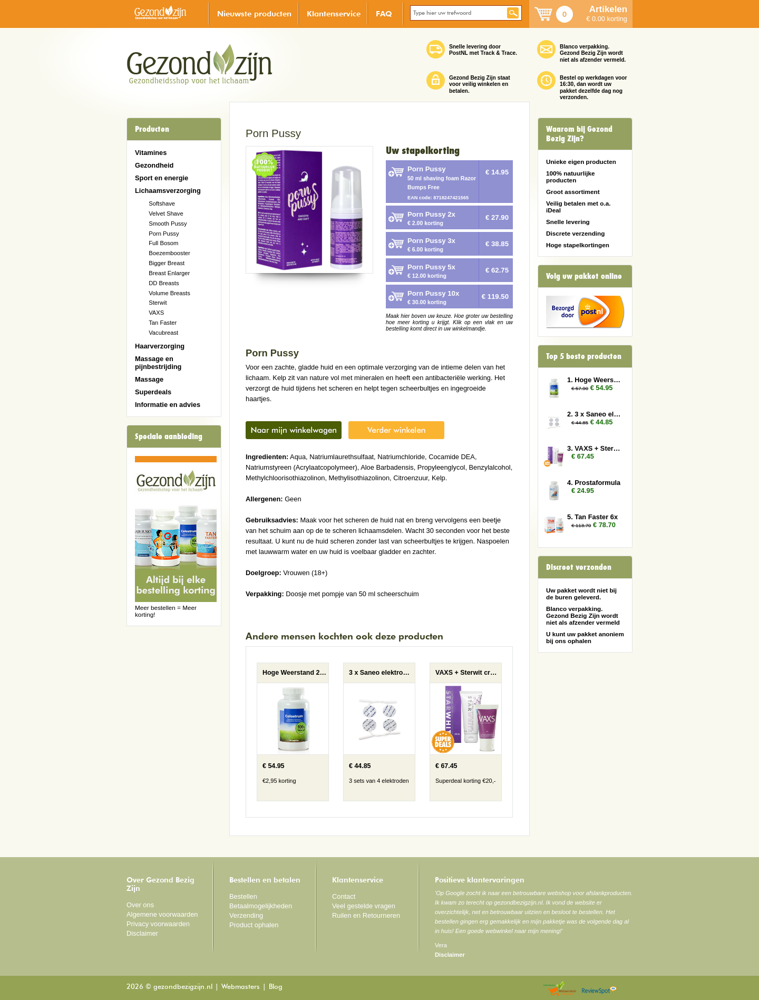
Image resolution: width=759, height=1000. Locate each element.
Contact (343, 896)
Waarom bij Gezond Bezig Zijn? (579, 133)
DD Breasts (164, 283)
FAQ (384, 13)
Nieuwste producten (254, 13)
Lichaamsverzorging (168, 191)
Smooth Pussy (168, 223)
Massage (149, 379)
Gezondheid (154, 165)
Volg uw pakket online (584, 276)
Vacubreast (163, 332)
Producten (152, 129)
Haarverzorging (159, 346)
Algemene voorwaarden (162, 914)
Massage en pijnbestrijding (158, 363)
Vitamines (151, 153)
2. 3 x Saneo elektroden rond (594, 414)
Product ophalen (253, 925)
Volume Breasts (169, 293)
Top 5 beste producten (583, 356)
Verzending (246, 915)
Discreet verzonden (578, 567)
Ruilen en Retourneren (366, 915)
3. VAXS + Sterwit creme (594, 448)
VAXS (156, 312)
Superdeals (153, 392)
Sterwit (158, 302)
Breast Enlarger (169, 273)
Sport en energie (161, 178)
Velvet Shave (166, 213)
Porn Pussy (164, 233)
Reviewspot (599, 989)
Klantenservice (334, 13)
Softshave (162, 203)
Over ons (140, 905)
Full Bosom (163, 243)
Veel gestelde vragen (363, 906)
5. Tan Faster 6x (592, 517)
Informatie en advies (167, 405)
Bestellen (243, 896)
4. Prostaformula (593, 483)
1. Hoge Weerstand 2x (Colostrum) (594, 380)
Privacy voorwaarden (158, 924)
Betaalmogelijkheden (260, 906)
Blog (276, 987)
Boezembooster (169, 253)
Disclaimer (142, 933)
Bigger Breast (166, 263)
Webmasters (240, 987)
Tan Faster (163, 322)
